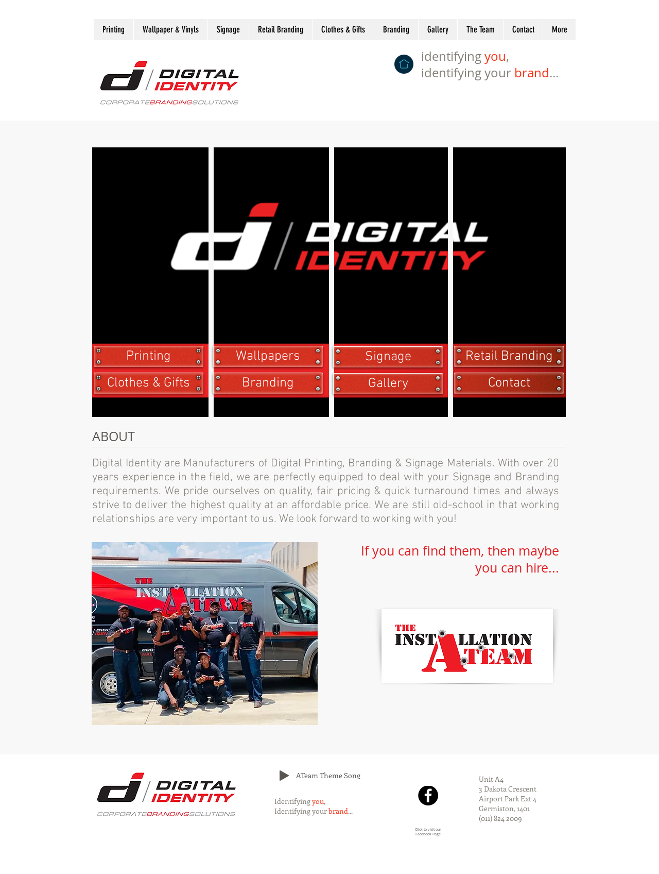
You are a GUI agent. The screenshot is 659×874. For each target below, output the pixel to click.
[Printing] (148, 356)
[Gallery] (388, 383)
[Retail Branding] (509, 356)
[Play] (284, 775)
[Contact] (509, 383)
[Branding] (268, 383)
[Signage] (388, 356)
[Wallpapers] (268, 356)
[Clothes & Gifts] (148, 383)
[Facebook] (428, 795)
